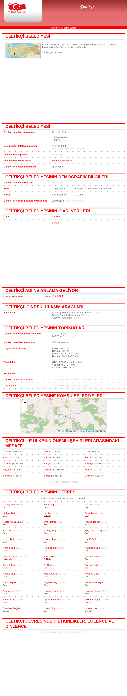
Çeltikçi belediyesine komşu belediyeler (54, 395)
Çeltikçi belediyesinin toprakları (45, 328)
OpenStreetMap (87, 431)
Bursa (6, 457)
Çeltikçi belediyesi (27, 36)
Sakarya (48, 475)
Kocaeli (89, 457)
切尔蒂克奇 (58, 296)
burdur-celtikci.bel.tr (62, 160)
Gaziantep (8, 463)
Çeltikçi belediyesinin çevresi (41, 492)
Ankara (47, 451)
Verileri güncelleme (52, 52)
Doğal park (10, 385)
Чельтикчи (17, 296)
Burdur (55, 222)
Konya (47, 463)
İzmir (87, 451)
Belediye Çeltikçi (68, 28)
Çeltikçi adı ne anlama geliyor (41, 290)
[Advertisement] (63, 92)
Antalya (89, 463)
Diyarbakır (49, 469)
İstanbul (7, 451)
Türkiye (56, 216)
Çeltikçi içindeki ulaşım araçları (44, 307)
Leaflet (62, 431)
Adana (47, 457)
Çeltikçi (87, 6)
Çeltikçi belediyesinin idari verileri (47, 211)
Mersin (88, 469)
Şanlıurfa (7, 475)
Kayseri (7, 469)
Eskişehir (89, 475)
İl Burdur (54, 28)
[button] (25, 403)
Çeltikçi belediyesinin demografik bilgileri (56, 177)
